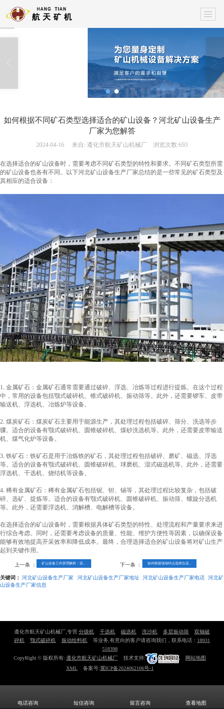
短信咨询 (84, 697)
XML (72, 668)
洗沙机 (149, 632)
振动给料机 (74, 640)
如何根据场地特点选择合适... (169, 563)
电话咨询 (28, 697)
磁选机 (128, 632)
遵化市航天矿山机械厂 (92, 658)
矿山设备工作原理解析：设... (64, 563)
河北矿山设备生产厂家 (48, 578)
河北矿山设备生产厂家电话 (174, 578)
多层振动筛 (176, 632)
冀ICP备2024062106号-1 (127, 668)
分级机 (86, 632)
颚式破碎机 (43, 640)
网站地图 (195, 658)
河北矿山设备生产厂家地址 (108, 578)
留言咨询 (140, 697)
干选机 (107, 632)
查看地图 (196, 697)
